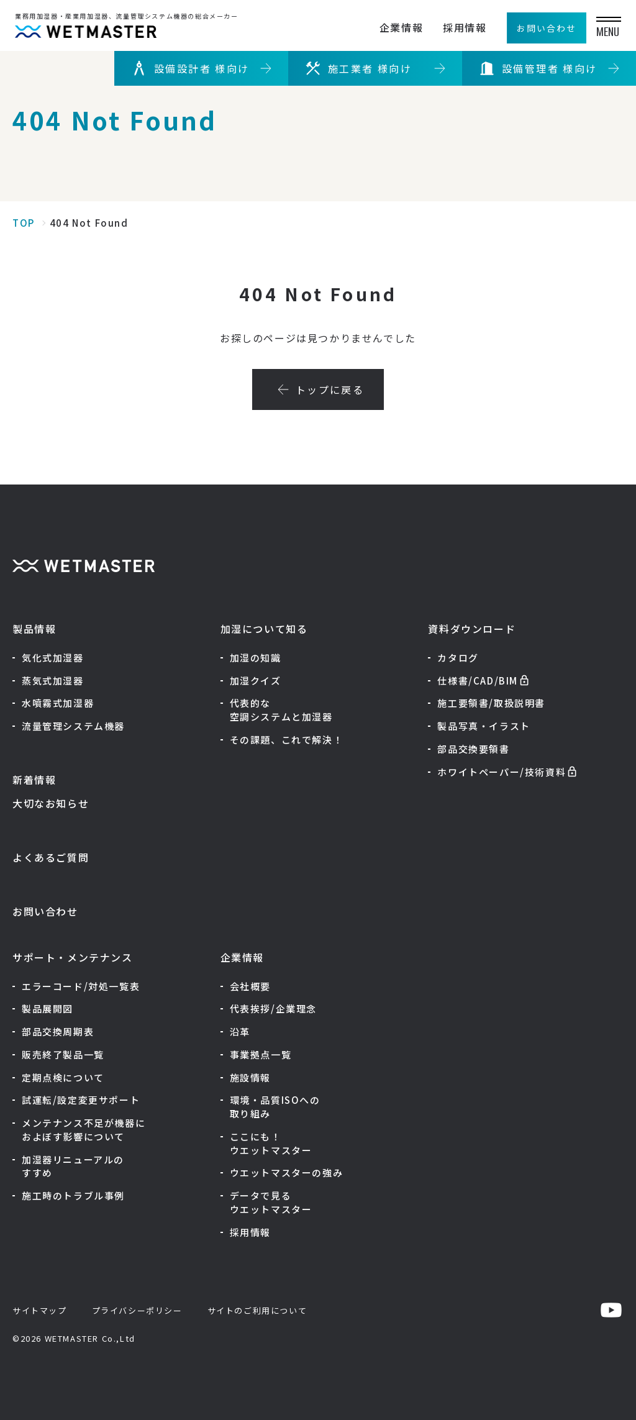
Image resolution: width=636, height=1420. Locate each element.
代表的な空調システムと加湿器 (281, 709)
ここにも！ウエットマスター (271, 1143)
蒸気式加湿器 (53, 680)
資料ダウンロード (472, 628)
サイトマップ (39, 1310)
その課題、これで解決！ (286, 739)
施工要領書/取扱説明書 (491, 702)
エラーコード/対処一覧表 (81, 986)
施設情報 (250, 1077)
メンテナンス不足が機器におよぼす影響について (83, 1129)
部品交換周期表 (58, 1031)
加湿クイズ (255, 680)
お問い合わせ (45, 911)
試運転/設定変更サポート (81, 1099)
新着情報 (34, 779)
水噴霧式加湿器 (58, 702)
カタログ (457, 657)
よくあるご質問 (50, 857)
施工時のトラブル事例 (73, 1195)
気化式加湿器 (53, 657)
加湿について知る (264, 628)
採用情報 (456, 27)
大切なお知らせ (50, 803)
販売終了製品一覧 (63, 1054)
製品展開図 (47, 1008)
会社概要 (250, 986)
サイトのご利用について (257, 1310)
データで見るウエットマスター (271, 1202)
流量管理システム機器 (73, 725)
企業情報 (392, 27)
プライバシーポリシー (137, 1310)
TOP (23, 222)
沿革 (240, 1031)
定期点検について (63, 1077)
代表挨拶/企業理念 (273, 1008)
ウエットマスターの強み (286, 1172)
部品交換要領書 (473, 748)
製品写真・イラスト (483, 725)
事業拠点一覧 (261, 1054)
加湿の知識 (255, 657)
